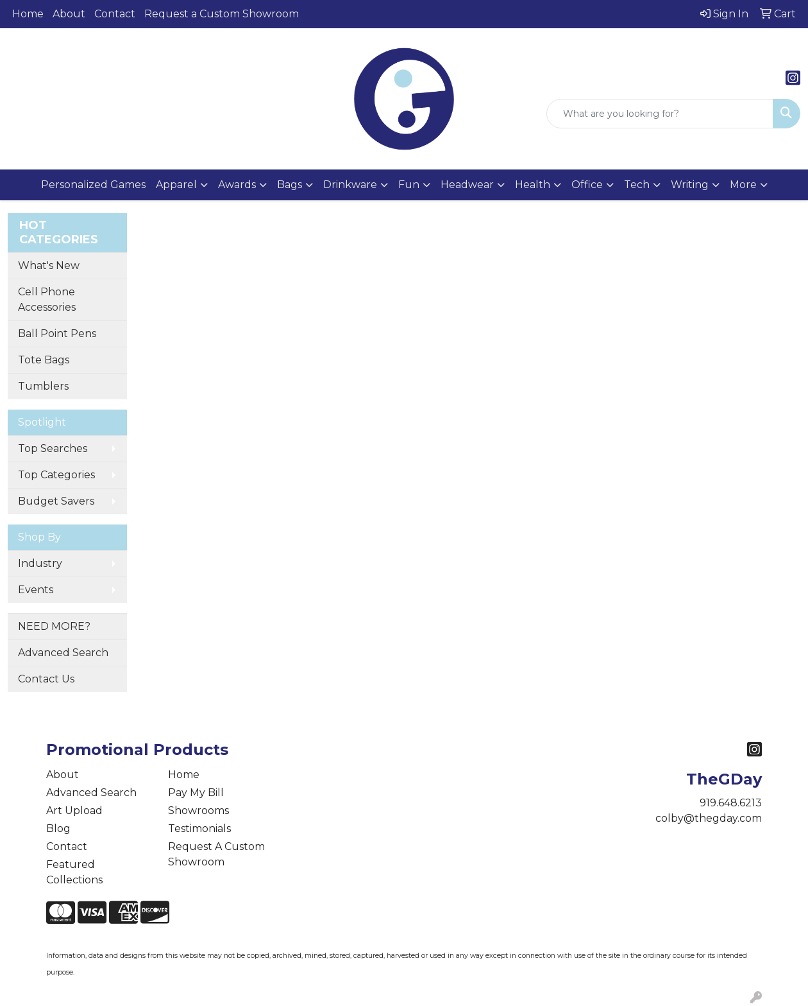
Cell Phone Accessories (47, 299)
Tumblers (43, 386)
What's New (49, 265)
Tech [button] (637, 184)
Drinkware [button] (350, 184)
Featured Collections (74, 872)
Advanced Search (63, 652)
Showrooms (198, 810)
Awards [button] (237, 184)
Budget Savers (56, 501)
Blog (58, 828)
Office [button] (587, 184)
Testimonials (199, 828)
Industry (40, 563)
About (69, 14)
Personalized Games (93, 184)
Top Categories (56, 475)
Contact (114, 14)
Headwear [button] (467, 184)
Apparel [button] (176, 184)
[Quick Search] (659, 113)
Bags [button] (289, 184)
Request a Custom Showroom (221, 14)
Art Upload (74, 810)
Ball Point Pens (57, 333)
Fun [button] (408, 184)
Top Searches (52, 448)
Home (28, 14)
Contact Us (46, 679)
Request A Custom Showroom (216, 854)
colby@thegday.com (708, 818)
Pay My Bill (196, 792)
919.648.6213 (731, 803)
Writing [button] (690, 184)
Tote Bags (43, 360)
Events (35, 590)
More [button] (743, 184)
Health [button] (532, 184)
